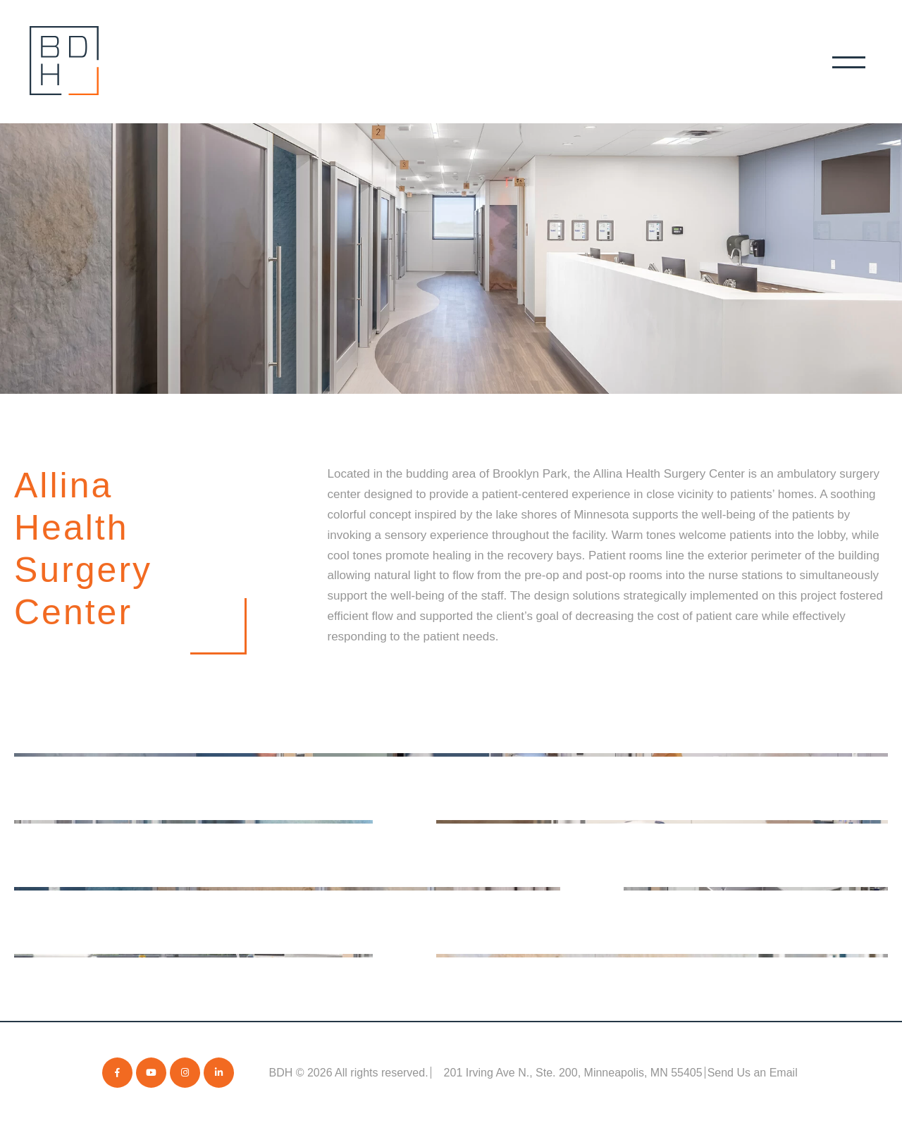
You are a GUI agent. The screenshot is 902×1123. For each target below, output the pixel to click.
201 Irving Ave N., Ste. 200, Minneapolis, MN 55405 (573, 1073)
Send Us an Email (753, 1073)
